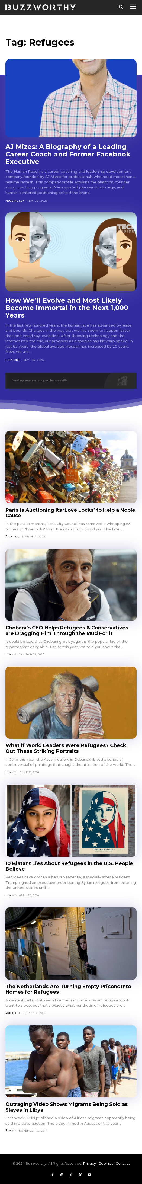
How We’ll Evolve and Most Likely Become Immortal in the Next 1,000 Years (66, 307)
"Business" (14, 201)
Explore (13, 360)
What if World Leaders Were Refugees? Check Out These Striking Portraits (65, 748)
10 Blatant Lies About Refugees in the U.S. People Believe (69, 866)
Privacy (89, 1163)
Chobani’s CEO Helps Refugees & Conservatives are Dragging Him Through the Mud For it (66, 630)
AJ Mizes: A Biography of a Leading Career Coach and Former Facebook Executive (67, 154)
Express (11, 771)
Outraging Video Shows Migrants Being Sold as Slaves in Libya (66, 1107)
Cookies (105, 1163)
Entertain (12, 536)
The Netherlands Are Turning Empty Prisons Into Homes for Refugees (68, 989)
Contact (122, 1163)
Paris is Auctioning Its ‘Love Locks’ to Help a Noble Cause (70, 513)
